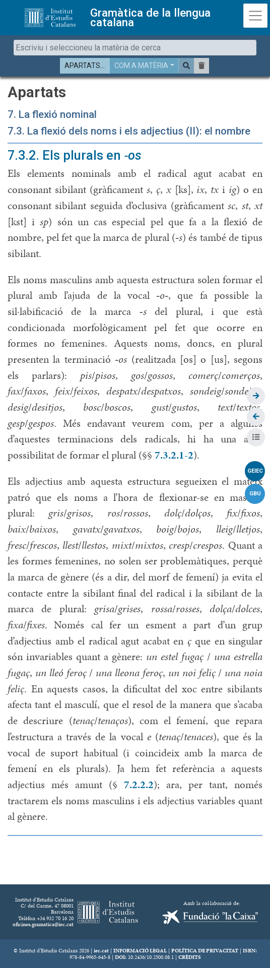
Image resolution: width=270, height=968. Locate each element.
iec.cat (101, 950)
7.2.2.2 (139, 784)
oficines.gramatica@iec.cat (43, 924)
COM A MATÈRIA (141, 65)
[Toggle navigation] (255, 16)
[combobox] (135, 47)
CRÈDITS (189, 957)
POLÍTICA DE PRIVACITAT (204, 950)
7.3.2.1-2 (174, 455)
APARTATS (82, 65)
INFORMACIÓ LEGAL (140, 950)
